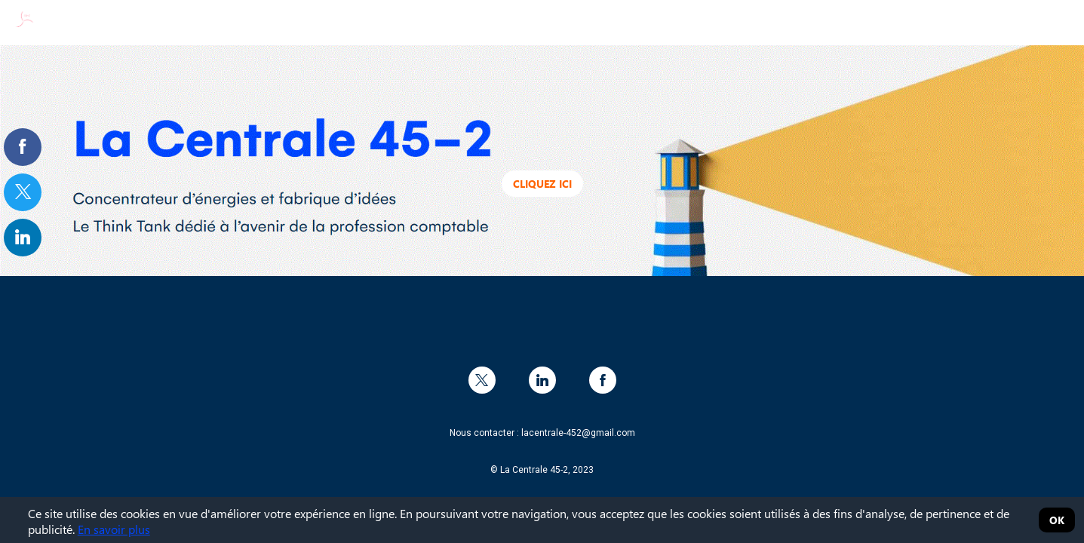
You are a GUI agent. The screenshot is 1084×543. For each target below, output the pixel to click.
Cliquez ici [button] (542, 183)
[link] (22, 147)
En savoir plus (114, 529)
